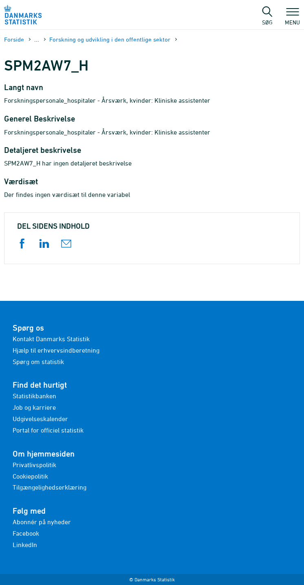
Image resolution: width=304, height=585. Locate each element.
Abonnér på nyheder (42, 521)
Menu (292, 18)
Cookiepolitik (30, 476)
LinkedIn (25, 544)
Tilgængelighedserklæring (49, 487)
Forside (14, 39)
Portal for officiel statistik (48, 430)
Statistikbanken (34, 396)
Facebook (26, 533)
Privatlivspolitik (34, 464)
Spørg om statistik (38, 361)
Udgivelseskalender (40, 418)
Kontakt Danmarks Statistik (51, 338)
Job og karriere (34, 407)
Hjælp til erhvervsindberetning (56, 350)
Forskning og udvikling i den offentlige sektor (109, 39)
